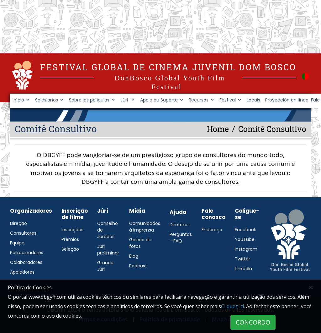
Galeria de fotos (140, 243)
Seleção (70, 249)
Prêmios (70, 239)
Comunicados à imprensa (144, 226)
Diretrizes (180, 224)
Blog (133, 256)
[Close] (311, 286)
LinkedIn (243, 268)
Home (218, 129)
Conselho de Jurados (107, 230)
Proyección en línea (286, 100)
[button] (305, 76)
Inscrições (72, 230)
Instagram (246, 249)
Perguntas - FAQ (181, 237)
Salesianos (46, 100)
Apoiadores (22, 272)
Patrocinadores (26, 252)
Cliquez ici (232, 306)
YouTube (245, 239)
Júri (124, 100)
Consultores (23, 233)
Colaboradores (26, 262)
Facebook (245, 230)
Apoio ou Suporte (159, 100)
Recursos (198, 100)
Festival (227, 100)
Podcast (138, 266)
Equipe (17, 243)
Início (18, 100)
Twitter (242, 259)
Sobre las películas (89, 100)
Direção (18, 223)
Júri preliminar (108, 249)
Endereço (212, 230)
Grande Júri (105, 265)
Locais (253, 100)
